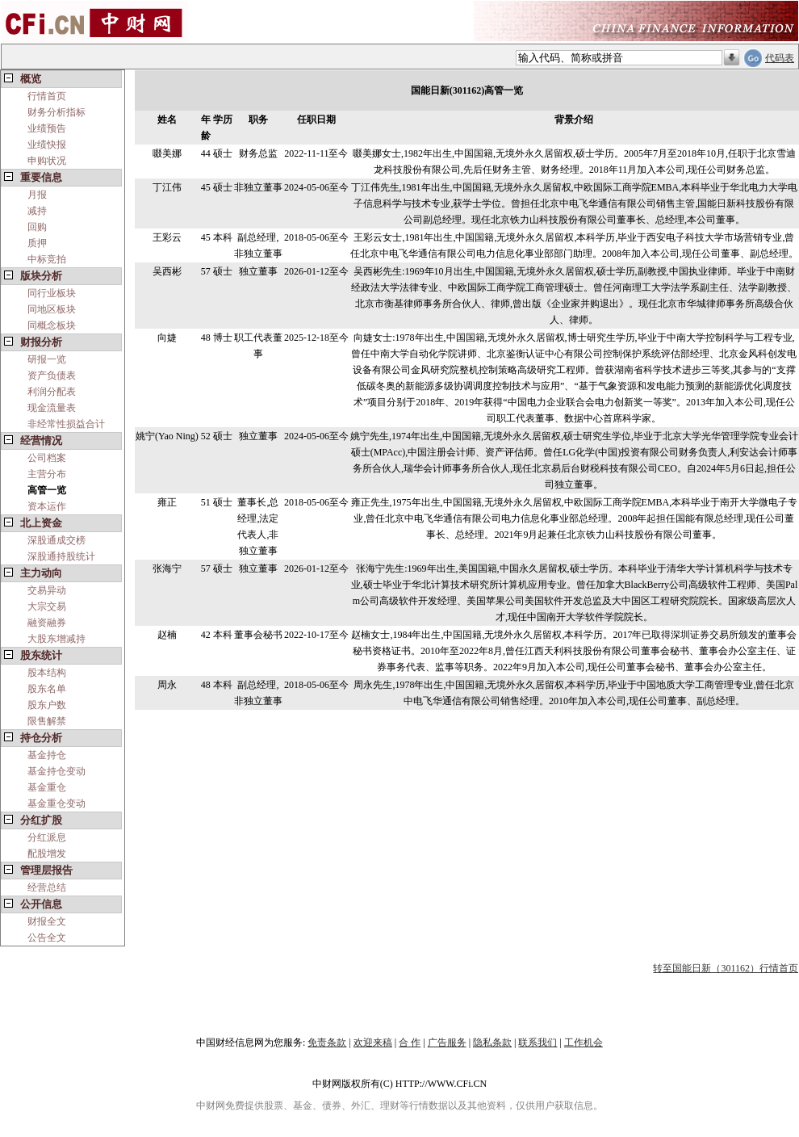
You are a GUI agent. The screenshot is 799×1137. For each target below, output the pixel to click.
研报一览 (46, 359)
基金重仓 (46, 787)
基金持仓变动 (56, 771)
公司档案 (46, 458)
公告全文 (46, 937)
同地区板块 (51, 309)
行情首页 (46, 96)
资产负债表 (51, 375)
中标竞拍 (46, 259)
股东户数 (46, 705)
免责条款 (326, 1042)
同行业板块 (51, 293)
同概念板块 (51, 325)
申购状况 (46, 160)
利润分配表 (51, 391)
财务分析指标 (56, 112)
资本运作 (46, 506)
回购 (37, 227)
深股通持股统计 (61, 556)
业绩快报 (46, 144)
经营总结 (46, 887)
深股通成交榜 (56, 540)
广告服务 (447, 1042)
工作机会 (583, 1042)
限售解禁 (46, 721)
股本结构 (46, 672)
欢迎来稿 (372, 1042)
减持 (37, 210)
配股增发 (46, 853)
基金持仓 (46, 755)
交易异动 (46, 590)
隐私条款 (492, 1042)
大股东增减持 (56, 638)
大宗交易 (46, 606)
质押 (37, 243)
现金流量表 (51, 407)
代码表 (779, 58)
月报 (37, 194)
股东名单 (46, 688)
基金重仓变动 (56, 803)
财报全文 (46, 921)
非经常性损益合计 (66, 424)
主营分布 (46, 474)
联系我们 (537, 1042)
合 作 (409, 1042)
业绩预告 (46, 128)
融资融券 (46, 622)
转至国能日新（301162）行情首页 (725, 968)
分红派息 (46, 837)
